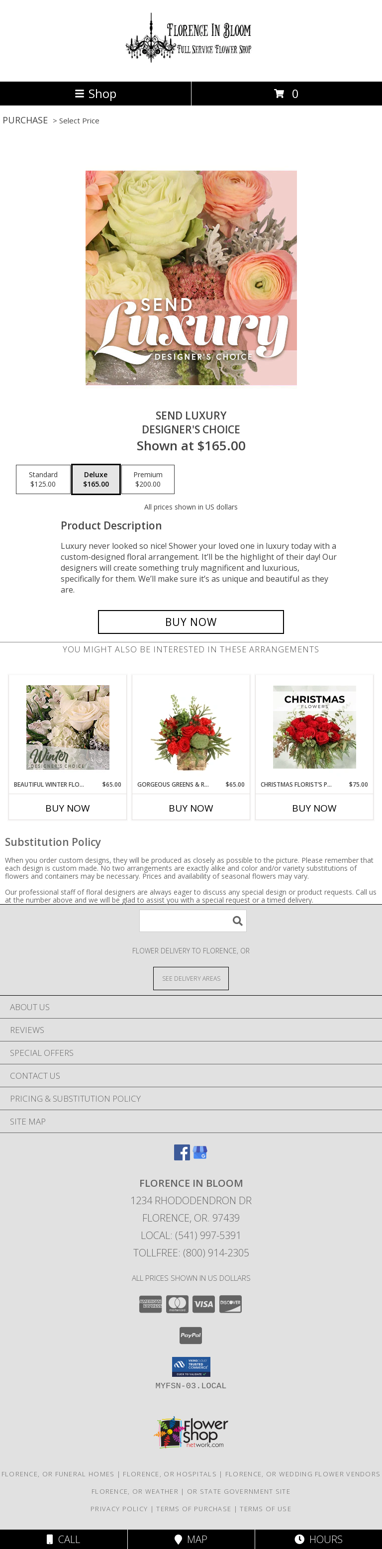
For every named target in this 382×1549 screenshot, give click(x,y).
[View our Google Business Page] (200, 1157)
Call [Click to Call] (63, 1539)
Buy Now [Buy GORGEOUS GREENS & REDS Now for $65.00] (191, 808)
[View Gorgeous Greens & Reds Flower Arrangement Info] (191, 727)
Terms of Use (265, 1508)
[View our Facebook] (182, 1157)
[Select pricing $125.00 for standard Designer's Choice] (43, 479)
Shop (95, 93)
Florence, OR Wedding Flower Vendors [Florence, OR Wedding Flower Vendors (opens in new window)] (303, 1473)
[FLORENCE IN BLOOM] (191, 67)
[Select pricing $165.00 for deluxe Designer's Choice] (96, 479)
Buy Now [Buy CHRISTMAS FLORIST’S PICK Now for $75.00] (314, 808)
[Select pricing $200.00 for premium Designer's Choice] (148, 479)
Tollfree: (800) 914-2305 (191, 1252)
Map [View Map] (191, 1539)
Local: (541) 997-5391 (191, 1235)
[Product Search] (193, 921)
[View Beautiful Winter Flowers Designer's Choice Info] (67, 727)
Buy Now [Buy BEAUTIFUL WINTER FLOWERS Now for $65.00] (67, 808)
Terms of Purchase (193, 1508)
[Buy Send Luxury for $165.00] (191, 622)
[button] (191, 1367)
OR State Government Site (238, 1491)
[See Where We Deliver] (191, 978)
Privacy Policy (119, 1508)
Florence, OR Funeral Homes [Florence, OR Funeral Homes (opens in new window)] (58, 1473)
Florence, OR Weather (135, 1491)
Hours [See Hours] (318, 1539)
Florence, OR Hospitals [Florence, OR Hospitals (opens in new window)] (170, 1473)
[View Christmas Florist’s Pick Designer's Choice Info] (314, 727)
